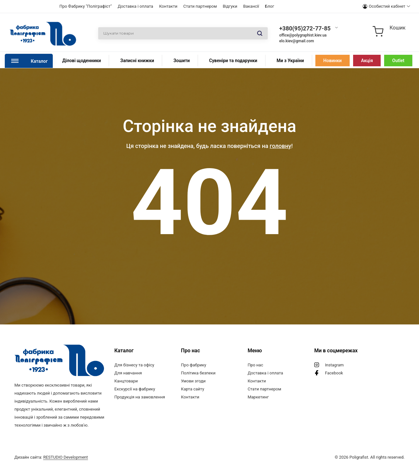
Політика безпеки (198, 373)
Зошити (181, 60)
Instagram (334, 365)
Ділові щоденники (81, 60)
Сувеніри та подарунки (233, 60)
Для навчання (128, 373)
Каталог (39, 61)
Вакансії (251, 6)
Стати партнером (200, 6)
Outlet (398, 60)
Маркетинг (258, 397)
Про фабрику (193, 365)
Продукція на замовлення (140, 397)
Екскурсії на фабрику (135, 389)
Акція (367, 60)
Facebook (334, 373)
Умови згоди (193, 381)
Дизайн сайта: (51, 457)
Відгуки (230, 6)
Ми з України (290, 60)
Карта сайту (192, 389)
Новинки (332, 60)
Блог (269, 6)
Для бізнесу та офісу (134, 365)
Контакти (168, 6)
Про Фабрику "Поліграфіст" (85, 6)
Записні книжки (137, 60)
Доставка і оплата (135, 6)
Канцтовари (126, 381)
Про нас (255, 365)
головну (280, 146)
